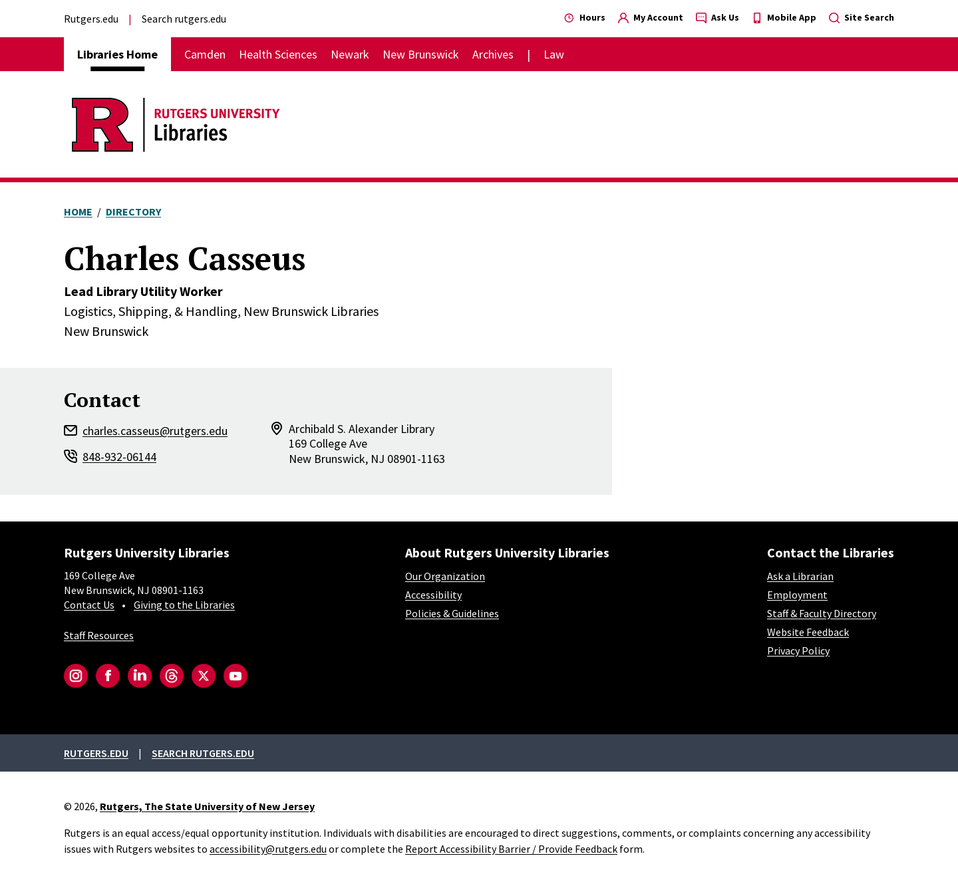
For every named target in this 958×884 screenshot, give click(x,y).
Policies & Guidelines (452, 613)
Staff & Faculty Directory (821, 613)
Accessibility (433, 594)
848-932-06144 (119, 456)
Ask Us (717, 17)
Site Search (861, 17)
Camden (205, 54)
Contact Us (89, 604)
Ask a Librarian (800, 576)
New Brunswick (421, 54)
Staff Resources (99, 635)
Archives (493, 54)
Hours (584, 17)
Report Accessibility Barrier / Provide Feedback (511, 848)
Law (554, 54)
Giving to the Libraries (184, 604)
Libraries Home (117, 54)
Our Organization (445, 576)
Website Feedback (808, 632)
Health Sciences (278, 54)
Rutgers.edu (91, 18)
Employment (797, 594)
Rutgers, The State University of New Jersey (207, 806)
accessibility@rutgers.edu (268, 848)
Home (78, 211)
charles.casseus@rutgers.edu (155, 430)
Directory (133, 211)
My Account (650, 17)
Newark (350, 54)
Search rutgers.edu (184, 18)
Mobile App (784, 17)
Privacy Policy (798, 650)
